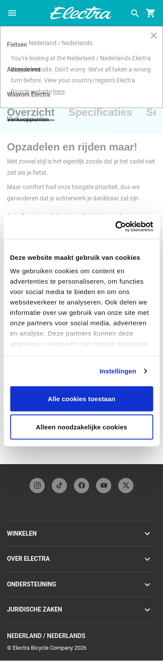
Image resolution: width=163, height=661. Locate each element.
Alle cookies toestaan (82, 398)
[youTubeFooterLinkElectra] (103, 485)
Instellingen (118, 371)
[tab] (34, 112)
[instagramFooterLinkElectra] (37, 485)
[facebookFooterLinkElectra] (81, 485)
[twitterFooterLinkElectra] (125, 485)
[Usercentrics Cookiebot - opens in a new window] (116, 226)
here (59, 91)
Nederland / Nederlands (81, 636)
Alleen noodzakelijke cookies (81, 427)
